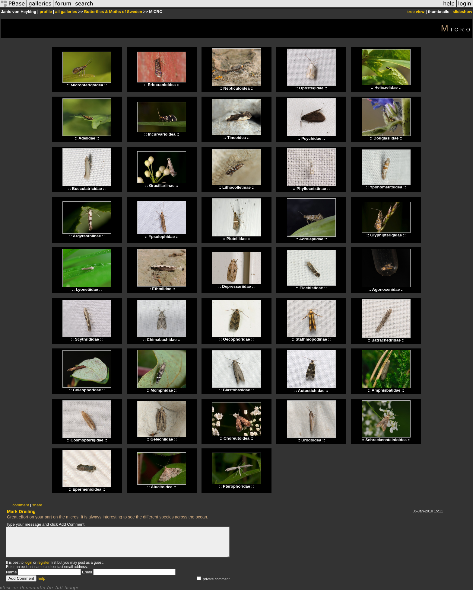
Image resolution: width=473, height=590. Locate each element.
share (37, 505)
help (41, 578)
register (43, 562)
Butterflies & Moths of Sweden (113, 11)
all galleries (66, 11)
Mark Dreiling (21, 511)
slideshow (462, 11)
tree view (415, 11)
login (28, 562)
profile (46, 11)
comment (20, 505)
